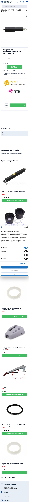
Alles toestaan (14, 267)
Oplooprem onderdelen (5, 10)
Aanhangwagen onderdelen (10, 9)
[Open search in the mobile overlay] (14, 6)
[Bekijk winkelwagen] (23, 2)
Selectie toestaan (14, 270)
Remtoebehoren (19, 9)
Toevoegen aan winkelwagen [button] (13, 200)
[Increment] (6, 67)
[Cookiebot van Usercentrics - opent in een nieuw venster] (22, 227)
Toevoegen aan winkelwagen (14, 67)
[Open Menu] (27, 2)
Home (2, 9)
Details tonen (22, 263)
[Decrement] (3, 67)
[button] (25, 50)
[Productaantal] (5, 67)
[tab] (6, 118)
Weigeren (14, 274)
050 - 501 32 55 (8, 495)
